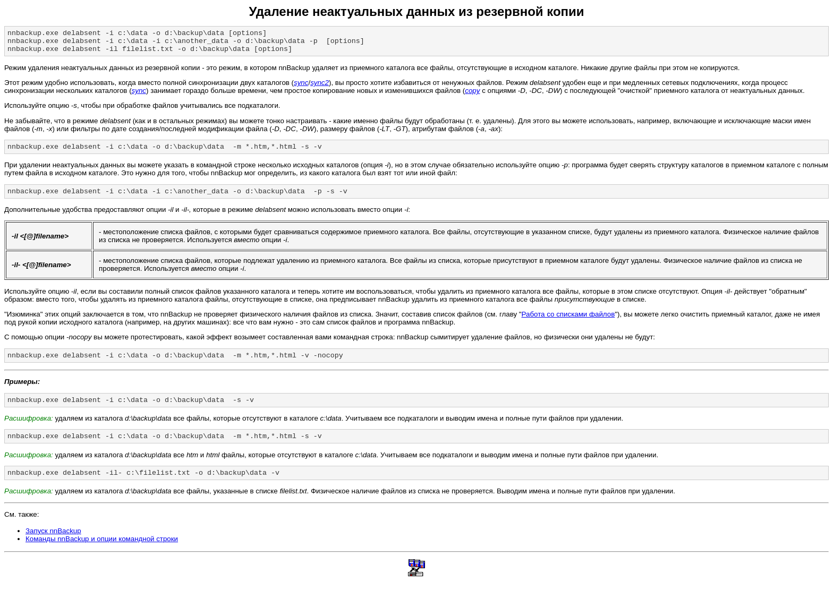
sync (301, 87)
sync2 (319, 87)
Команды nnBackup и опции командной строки (102, 553)
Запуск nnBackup (53, 545)
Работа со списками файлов (568, 322)
